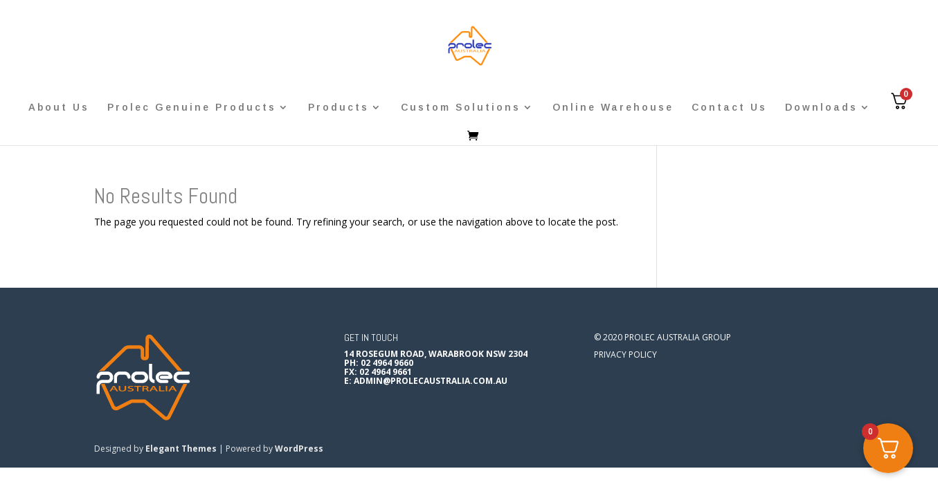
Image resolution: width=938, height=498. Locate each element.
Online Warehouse (613, 107)
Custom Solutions (461, 107)
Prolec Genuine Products (191, 107)
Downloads (821, 107)
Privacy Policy (625, 354)
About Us (58, 107)
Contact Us (729, 107)
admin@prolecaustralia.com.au (430, 381)
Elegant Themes (181, 448)
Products (338, 107)
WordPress (299, 448)
